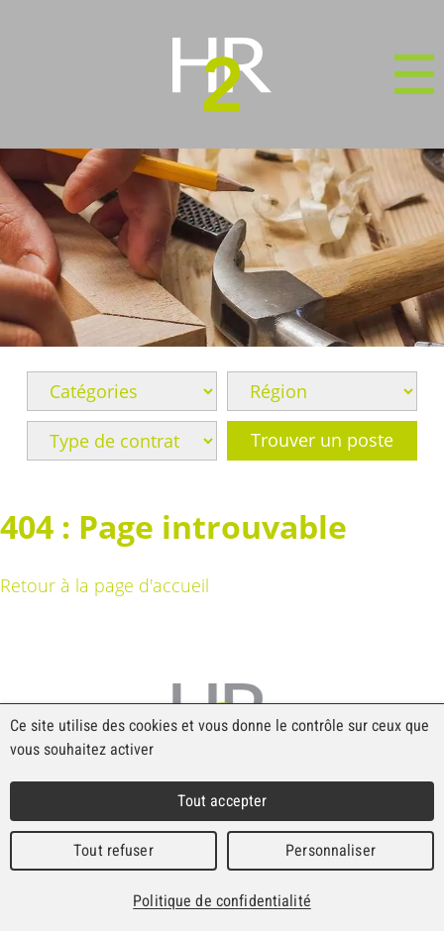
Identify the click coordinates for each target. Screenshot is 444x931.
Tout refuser (113, 850)
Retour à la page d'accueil (104, 585)
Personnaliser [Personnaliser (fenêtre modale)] (330, 850)
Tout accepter (222, 800)
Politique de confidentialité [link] (222, 900)
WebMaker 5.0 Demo (222, 74)
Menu (414, 74)
